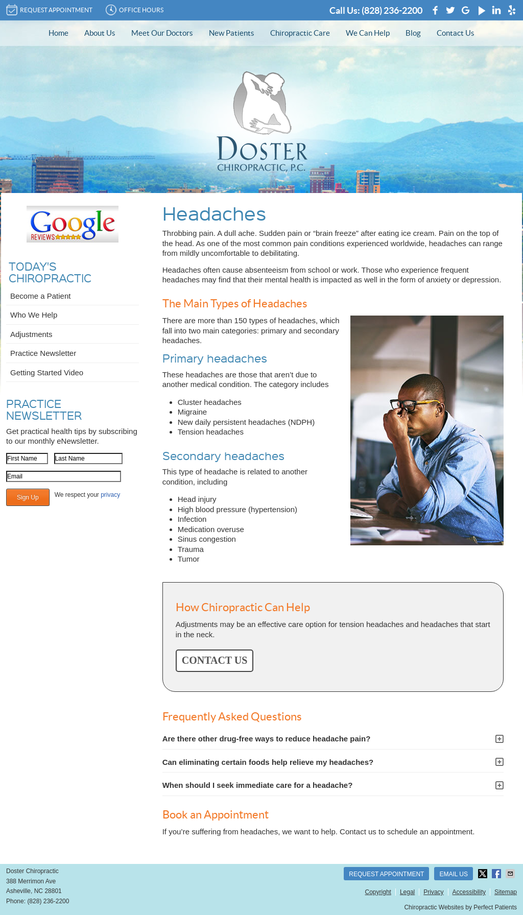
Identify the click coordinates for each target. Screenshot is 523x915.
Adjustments (31, 334)
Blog (413, 33)
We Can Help (368, 33)
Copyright (378, 892)
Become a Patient (40, 296)
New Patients (231, 33)
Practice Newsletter (43, 353)
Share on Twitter (483, 873)
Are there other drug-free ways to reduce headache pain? (266, 738)
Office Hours (134, 9)
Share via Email (511, 873)
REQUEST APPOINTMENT (49, 9)
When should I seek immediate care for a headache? (257, 785)
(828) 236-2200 (392, 10)
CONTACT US (215, 660)
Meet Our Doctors (162, 33)
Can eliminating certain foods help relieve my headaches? (267, 762)
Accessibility (469, 892)
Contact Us (455, 33)
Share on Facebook (497, 873)
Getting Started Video (46, 372)
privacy (110, 494)
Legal (407, 892)
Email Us (453, 874)
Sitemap (505, 892)
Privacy (433, 892)
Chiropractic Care (300, 33)
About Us (99, 33)
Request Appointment (386, 874)
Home (58, 33)
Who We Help (33, 314)
